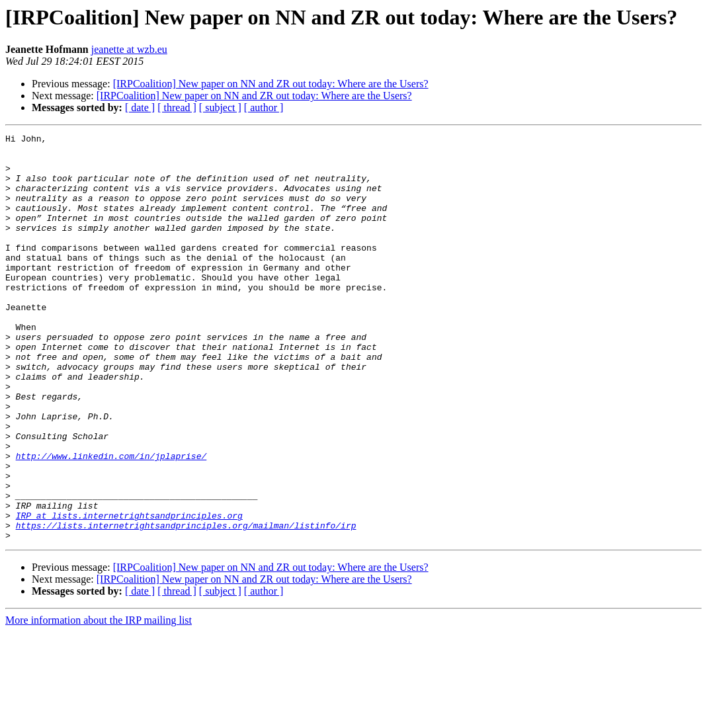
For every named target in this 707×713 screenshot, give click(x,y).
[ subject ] (220, 107)
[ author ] (264, 107)
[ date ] (140, 107)
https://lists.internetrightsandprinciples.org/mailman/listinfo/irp (186, 604)
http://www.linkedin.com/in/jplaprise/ (111, 521)
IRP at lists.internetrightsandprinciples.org (129, 593)
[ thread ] (176, 107)
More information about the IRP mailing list (98, 701)
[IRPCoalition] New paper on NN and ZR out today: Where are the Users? (271, 83)
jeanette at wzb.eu (129, 49)
